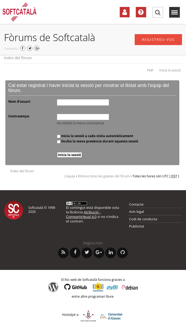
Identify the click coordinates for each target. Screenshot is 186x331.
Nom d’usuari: (19, 101)
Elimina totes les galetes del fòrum (104, 176)
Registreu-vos (158, 39)
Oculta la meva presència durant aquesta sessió (97, 141)
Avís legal (136, 211)
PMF (150, 70)
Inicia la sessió (170, 70)
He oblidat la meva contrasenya (80, 123)
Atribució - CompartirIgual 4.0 (83, 214)
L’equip (69, 176)
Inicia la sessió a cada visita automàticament (95, 136)
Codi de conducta (143, 219)
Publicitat (136, 226)
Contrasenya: (19, 116)
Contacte (136, 204)
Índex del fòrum (18, 57)
